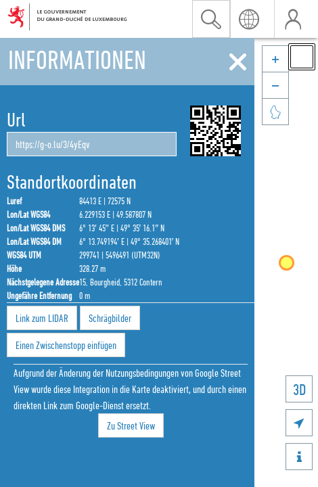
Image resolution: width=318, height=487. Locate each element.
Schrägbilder (110, 318)
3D (299, 389)
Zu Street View (131, 425)
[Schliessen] (237, 62)
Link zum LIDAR (42, 318)
